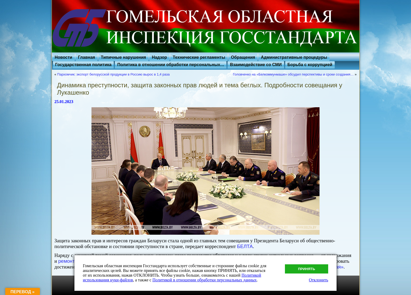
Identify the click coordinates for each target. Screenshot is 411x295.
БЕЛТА (245, 246)
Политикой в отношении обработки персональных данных (204, 280)
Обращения (243, 57)
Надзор (159, 57)
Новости (63, 57)
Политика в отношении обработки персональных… (170, 64)
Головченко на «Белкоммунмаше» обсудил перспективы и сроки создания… (293, 74)
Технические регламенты (199, 57)
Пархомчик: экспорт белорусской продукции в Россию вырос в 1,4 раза (113, 74)
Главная (86, 57)
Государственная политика (83, 64)
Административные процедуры (294, 57)
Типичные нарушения (123, 57)
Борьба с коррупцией (310, 64)
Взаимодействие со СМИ (256, 64)
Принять (306, 269)
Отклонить (318, 280)
